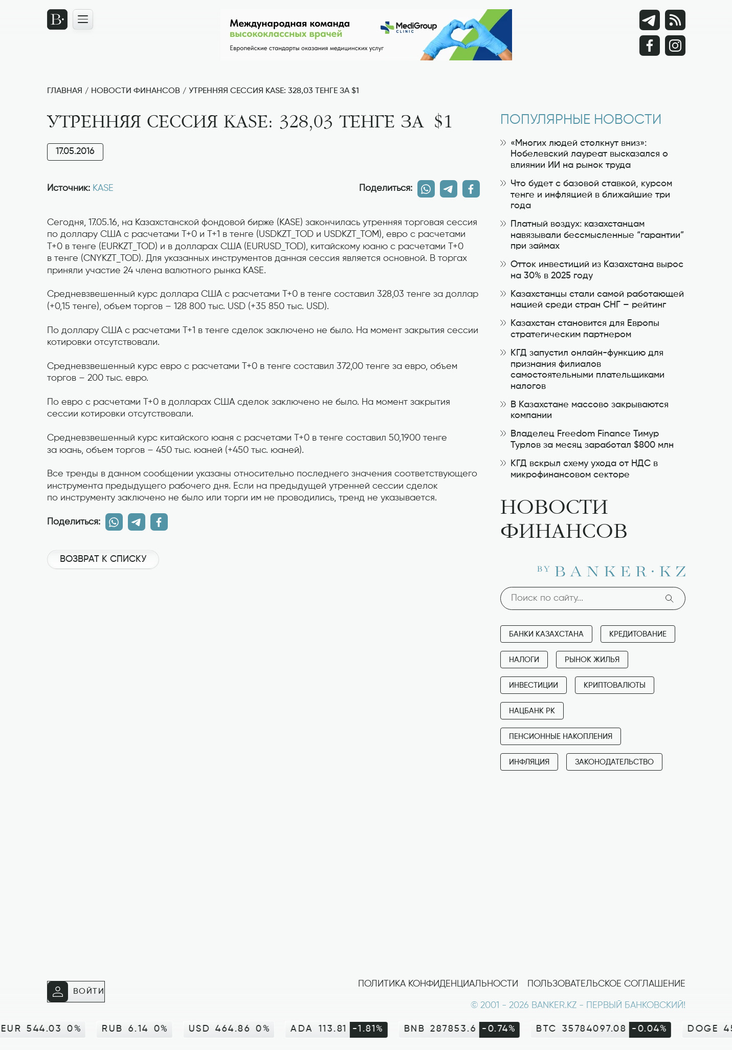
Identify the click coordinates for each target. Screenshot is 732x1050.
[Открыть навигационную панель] (83, 19)
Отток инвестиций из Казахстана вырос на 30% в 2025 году (591, 270)
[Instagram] (675, 45)
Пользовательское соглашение (606, 984)
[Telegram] (649, 20)
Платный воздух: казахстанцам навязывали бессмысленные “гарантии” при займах (592, 235)
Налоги (524, 660)
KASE (103, 188)
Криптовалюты (615, 685)
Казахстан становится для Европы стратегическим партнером (579, 329)
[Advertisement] (263, 611)
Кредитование (638, 634)
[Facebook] (649, 45)
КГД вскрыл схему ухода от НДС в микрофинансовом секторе (579, 469)
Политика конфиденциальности (438, 984)
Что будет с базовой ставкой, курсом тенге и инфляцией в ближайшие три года (586, 194)
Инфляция (529, 762)
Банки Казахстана (546, 634)
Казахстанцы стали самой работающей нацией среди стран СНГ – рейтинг (592, 300)
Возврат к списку (103, 559)
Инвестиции (533, 685)
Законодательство (614, 762)
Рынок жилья (592, 660)
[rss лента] (675, 20)
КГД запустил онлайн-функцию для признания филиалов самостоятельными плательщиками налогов (582, 369)
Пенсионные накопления (560, 736)
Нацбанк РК (532, 711)
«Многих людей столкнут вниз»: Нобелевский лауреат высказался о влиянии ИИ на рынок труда (584, 154)
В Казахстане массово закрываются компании (584, 410)
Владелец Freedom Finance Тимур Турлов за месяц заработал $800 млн (587, 439)
